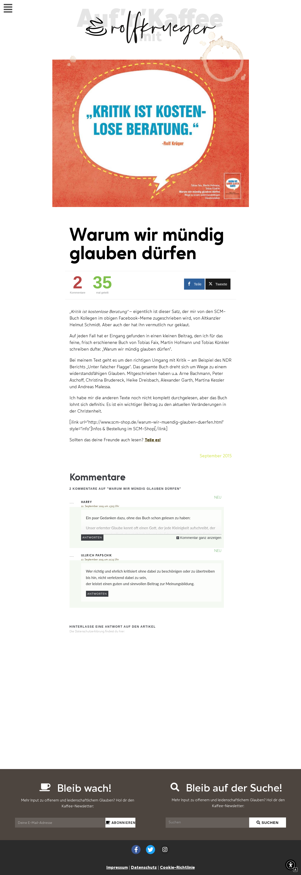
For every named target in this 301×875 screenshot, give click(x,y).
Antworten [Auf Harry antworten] (92, 537)
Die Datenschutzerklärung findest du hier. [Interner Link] (97, 631)
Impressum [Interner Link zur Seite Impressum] (117, 867)
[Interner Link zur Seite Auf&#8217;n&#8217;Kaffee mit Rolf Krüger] (150, 42)
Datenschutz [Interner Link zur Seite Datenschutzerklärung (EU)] (144, 867)
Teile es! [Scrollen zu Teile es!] (153, 439)
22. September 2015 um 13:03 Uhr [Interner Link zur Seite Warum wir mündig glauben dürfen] (100, 506)
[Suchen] (207, 822)
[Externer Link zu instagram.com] (165, 849)
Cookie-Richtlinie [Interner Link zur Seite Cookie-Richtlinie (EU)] (177, 867)
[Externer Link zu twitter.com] (217, 284)
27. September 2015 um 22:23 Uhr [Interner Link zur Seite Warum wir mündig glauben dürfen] (100, 559)
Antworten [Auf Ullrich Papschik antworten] (97, 593)
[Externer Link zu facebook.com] (194, 284)
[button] (8, 8)
